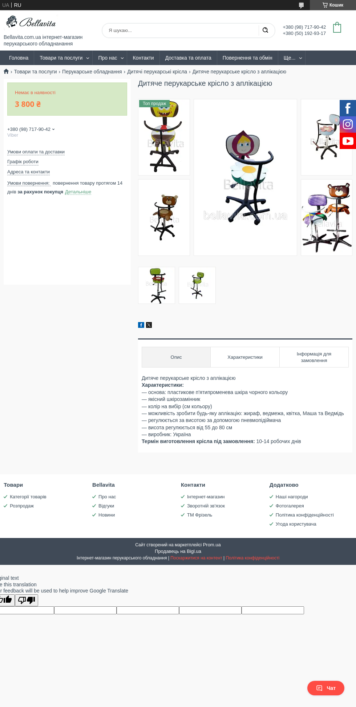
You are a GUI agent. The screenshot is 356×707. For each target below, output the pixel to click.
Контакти (143, 58)
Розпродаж (22, 506)
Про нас (107, 58)
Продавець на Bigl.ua (178, 551)
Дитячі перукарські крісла (157, 72)
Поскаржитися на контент (196, 558)
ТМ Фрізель (199, 515)
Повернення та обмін (247, 58)
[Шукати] (265, 30)
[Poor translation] (26, 600)
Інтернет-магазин (205, 496)
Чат (326, 688)
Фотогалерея (290, 506)
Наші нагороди (292, 496)
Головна (18, 58)
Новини (106, 515)
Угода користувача (296, 524)
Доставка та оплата (188, 58)
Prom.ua (212, 544)
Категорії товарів (28, 496)
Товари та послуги (61, 58)
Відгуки (106, 506)
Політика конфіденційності (305, 515)
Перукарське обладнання (92, 72)
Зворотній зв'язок (206, 506)
